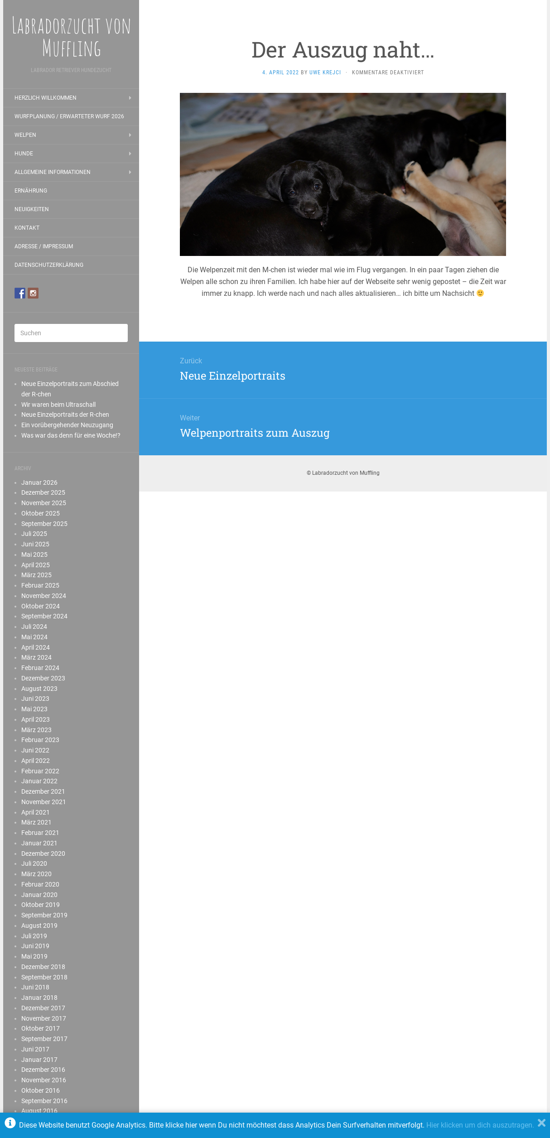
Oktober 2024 (40, 606)
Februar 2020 (40, 884)
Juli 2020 (34, 863)
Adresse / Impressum (43, 246)
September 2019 (44, 915)
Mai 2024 (34, 637)
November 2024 (43, 595)
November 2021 (43, 801)
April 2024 (35, 647)
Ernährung (30, 191)
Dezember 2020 (43, 853)
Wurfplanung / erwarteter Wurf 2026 (69, 116)
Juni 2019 (35, 946)
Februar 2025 (40, 585)
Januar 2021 (39, 843)
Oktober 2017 (40, 1028)
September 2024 (44, 616)
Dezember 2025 (43, 492)
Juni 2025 (35, 544)
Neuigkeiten (31, 209)
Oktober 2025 (40, 513)
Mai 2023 (34, 709)
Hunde (23, 153)
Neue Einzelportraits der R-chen (65, 414)
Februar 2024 (40, 667)
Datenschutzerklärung (48, 265)
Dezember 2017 (43, 1008)
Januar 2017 (39, 1059)
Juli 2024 (34, 626)
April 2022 (35, 760)
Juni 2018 (35, 987)
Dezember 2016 (43, 1069)
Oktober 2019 (40, 904)
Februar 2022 (40, 771)
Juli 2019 (34, 936)
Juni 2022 (35, 750)
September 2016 (44, 1100)
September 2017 (44, 1038)
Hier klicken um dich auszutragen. (480, 1125)
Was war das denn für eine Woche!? (71, 435)
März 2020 (36, 874)
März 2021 (36, 822)
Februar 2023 (40, 739)
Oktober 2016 (40, 1090)
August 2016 (39, 1110)
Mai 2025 (34, 554)
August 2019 (39, 925)
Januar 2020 (39, 894)
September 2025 (44, 523)
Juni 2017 (35, 1049)
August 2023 (39, 688)
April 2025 (35, 565)
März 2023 (36, 729)
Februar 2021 (40, 832)
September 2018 (44, 977)
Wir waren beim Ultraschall (58, 404)
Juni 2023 (35, 698)
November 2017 (43, 1018)
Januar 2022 (39, 781)
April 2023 (35, 719)
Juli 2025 (34, 533)
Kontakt (26, 228)
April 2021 (35, 812)
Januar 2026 (39, 482)
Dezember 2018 (43, 966)
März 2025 (36, 575)
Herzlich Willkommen (45, 98)
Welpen (25, 135)
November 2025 (43, 502)
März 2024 (36, 657)
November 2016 (43, 1080)
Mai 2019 (34, 956)
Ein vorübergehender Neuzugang (67, 425)
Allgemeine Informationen (52, 172)
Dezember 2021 (43, 791)
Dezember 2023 (43, 678)
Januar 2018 (39, 997)
